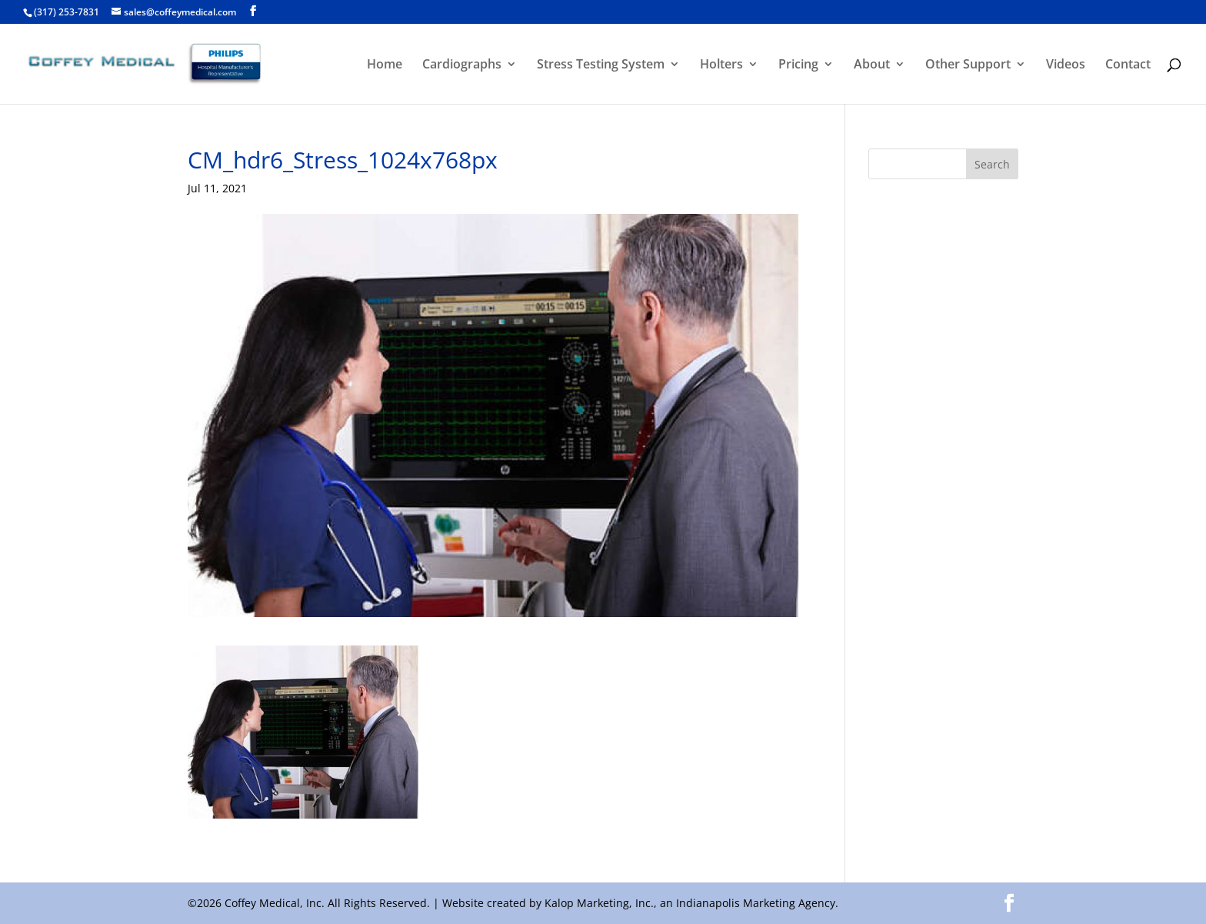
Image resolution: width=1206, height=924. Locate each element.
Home (384, 65)
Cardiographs (461, 65)
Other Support (968, 65)
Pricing (798, 65)
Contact (1128, 65)
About (872, 65)
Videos (1065, 65)
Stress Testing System (601, 65)
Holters (721, 65)
